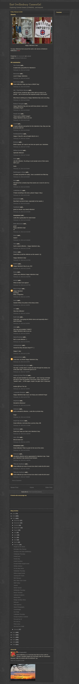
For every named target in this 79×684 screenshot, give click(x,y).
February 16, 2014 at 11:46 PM (21, 460)
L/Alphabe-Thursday (19, 614)
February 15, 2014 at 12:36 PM (21, 433)
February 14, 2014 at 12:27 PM (21, 260)
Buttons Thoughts (18, 103)
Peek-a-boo (17, 624)
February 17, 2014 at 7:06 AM (21, 477)
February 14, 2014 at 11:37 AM (21, 248)
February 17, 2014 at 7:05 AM (21, 468)
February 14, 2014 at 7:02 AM (21, 138)
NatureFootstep (18, 337)
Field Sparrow (17, 604)
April (15, 539)
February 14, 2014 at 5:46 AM (21, 78)
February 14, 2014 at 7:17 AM (21, 146)
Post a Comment (16, 480)
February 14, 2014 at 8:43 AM (21, 177)
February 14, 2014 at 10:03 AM (21, 211)
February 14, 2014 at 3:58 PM (21, 333)
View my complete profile (17, 660)
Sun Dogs (16, 612)
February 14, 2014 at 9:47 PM (21, 397)
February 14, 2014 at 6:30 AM (21, 110)
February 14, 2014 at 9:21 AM (21, 195)
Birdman (15, 142)
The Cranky (16, 65)
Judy (15, 327)
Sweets (16, 585)
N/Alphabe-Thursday (19, 571)
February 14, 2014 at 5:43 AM (21, 70)
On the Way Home (19, 568)
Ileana (15, 272)
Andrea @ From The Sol (20, 375)
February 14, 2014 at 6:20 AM (21, 86)
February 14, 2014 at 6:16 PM (21, 361)
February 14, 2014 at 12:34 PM (21, 268)
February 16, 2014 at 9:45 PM (21, 450)
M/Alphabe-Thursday (19, 590)
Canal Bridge (17, 609)
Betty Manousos (18, 223)
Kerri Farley (16, 82)
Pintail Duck (17, 556)
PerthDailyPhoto (18, 133)
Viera (14, 243)
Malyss (15, 252)
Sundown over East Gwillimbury (22, 551)
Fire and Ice (17, 621)
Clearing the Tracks (19, 575)
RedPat (15, 263)
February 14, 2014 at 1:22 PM (21, 297)
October (16, 525)
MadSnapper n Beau (19, 172)
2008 (14, 644)
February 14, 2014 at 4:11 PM (21, 353)
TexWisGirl (16, 207)
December (17, 520)
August (16, 530)
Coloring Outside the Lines (21, 365)
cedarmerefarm (17, 357)
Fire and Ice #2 (18, 619)
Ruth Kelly (16, 317)
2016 (14, 513)
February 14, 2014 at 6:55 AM (21, 130)
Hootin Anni (16, 113)
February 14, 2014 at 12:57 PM (21, 285)
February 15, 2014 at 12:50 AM (21, 417)
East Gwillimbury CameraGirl (25, 4)
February (16, 544)
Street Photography (19, 607)
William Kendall (18, 150)
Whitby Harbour (18, 566)
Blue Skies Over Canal (20, 580)
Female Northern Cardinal (21, 616)
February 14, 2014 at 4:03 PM (21, 341)
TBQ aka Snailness (19, 464)
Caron (15, 300)
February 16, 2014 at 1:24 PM (21, 442)
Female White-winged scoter (21, 563)
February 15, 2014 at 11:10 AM (21, 425)
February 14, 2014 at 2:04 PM (21, 323)
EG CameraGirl (22, 652)
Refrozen (16, 602)
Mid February (17, 578)
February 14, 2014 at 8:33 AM (21, 168)
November (17, 523)
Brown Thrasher (18, 592)
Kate (14, 180)
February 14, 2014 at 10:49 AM (21, 240)
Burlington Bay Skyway (20, 549)
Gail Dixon (16, 429)
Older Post (48, 487)
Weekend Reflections (21, 58)
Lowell (15, 123)
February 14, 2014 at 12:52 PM (21, 276)
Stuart (15, 235)
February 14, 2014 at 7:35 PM (21, 372)
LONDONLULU (17, 190)
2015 (14, 516)
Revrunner (16, 73)
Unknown (16, 409)
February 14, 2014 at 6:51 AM (21, 120)
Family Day (17, 558)
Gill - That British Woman (20, 90)
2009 (14, 642)
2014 (14, 518)
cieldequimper (17, 345)
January (16, 629)
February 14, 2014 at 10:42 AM (21, 232)
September (17, 527)
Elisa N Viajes (17, 288)
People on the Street (19, 546)
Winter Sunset (17, 587)
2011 (14, 637)
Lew (14, 308)
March (16, 542)
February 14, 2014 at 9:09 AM (21, 187)
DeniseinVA (16, 198)
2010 (14, 639)
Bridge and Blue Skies (20, 600)
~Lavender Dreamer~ (19, 392)
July (15, 532)
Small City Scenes (18, 420)
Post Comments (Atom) (35, 492)
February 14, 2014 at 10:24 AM (21, 220)
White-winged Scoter (19, 573)
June (15, 535)
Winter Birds (17, 597)
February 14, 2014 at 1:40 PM (21, 305)
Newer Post (14, 487)
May (15, 537)
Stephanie (16, 400)
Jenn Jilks (16, 437)
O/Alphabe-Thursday (19, 554)
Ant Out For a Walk (19, 626)
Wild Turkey (17, 583)
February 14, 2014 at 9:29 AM (21, 203)
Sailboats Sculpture (19, 595)
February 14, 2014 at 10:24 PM (21, 405)
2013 (14, 632)
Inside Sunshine (18, 561)
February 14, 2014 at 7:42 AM (21, 155)
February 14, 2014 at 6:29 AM (21, 100)
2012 (14, 635)
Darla (14, 158)
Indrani (15, 280)
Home (32, 487)
